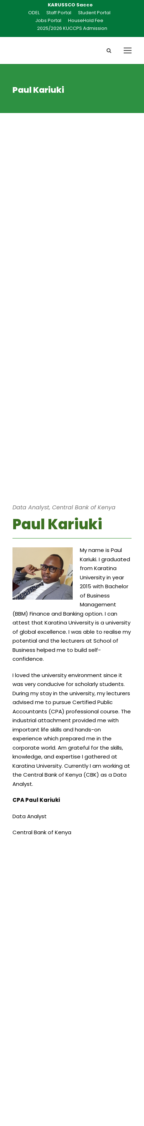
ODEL (34, 12)
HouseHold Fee (85, 20)
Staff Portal (58, 12)
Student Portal (94, 12)
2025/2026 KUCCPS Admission (72, 28)
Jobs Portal (48, 20)
